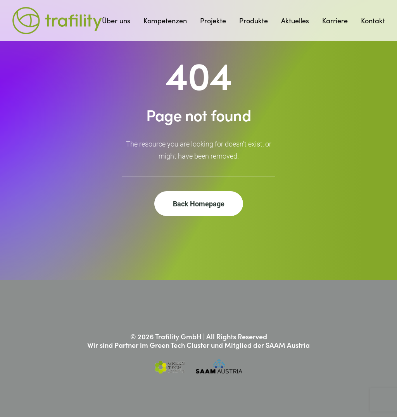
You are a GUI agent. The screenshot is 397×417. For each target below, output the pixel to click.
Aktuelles (295, 20)
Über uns (116, 20)
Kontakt (373, 20)
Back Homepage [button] (198, 203)
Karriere (335, 20)
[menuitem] (119, 20)
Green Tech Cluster (179, 345)
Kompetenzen (165, 20)
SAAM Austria (288, 345)
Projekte (213, 20)
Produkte (253, 20)
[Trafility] (57, 20)
